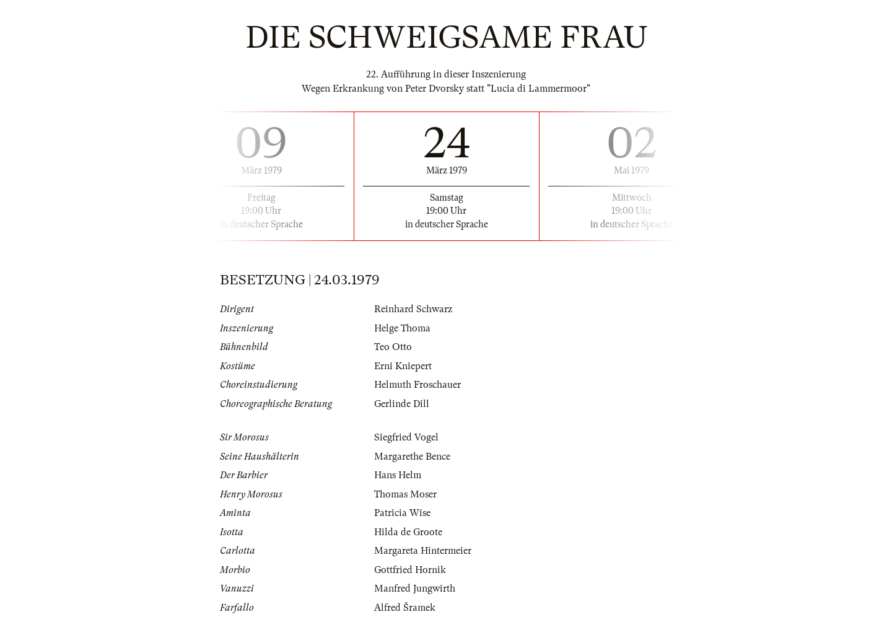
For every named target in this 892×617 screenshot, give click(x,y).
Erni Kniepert (403, 366)
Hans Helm (397, 475)
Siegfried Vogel (406, 437)
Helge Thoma (402, 328)
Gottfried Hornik (410, 569)
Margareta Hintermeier (422, 550)
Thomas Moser (405, 494)
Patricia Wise (402, 513)
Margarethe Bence (412, 456)
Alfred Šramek (404, 607)
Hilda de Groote (408, 532)
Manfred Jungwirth (414, 588)
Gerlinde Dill (401, 403)
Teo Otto (393, 346)
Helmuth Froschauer (417, 384)
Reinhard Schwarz (413, 309)
